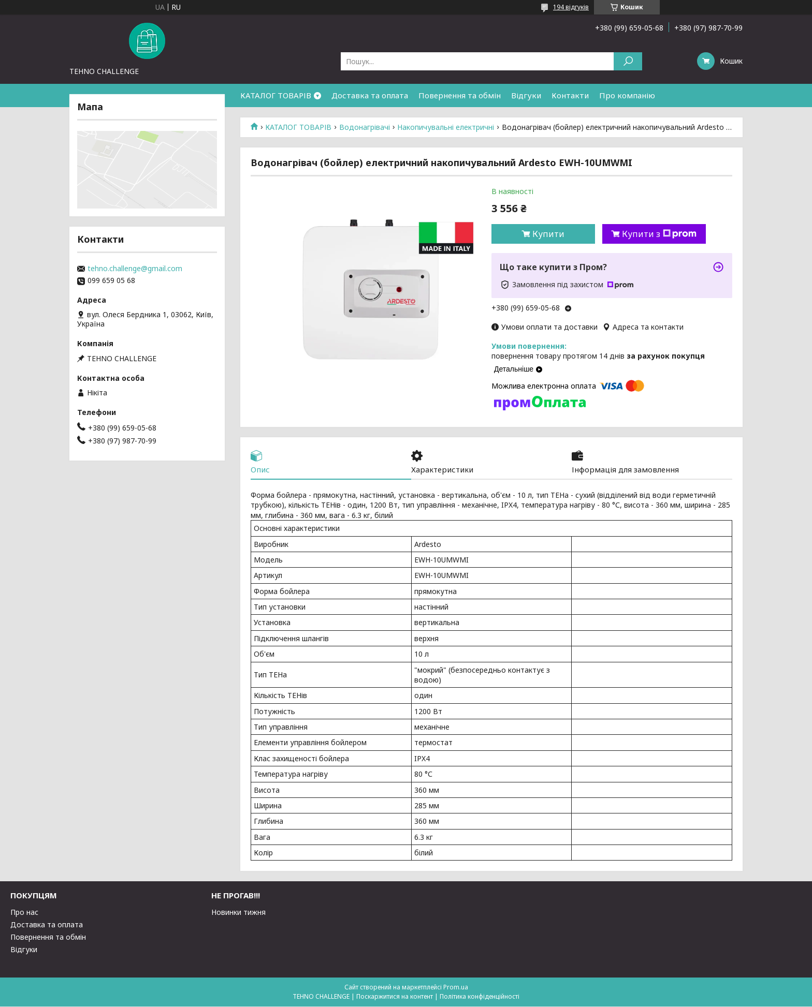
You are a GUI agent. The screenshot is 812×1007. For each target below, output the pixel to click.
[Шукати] (628, 61)
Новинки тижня (238, 912)
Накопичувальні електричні (445, 127)
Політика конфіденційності (479, 997)
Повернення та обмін (459, 95)
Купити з (659, 234)
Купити (548, 234)
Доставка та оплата (369, 95)
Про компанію (627, 95)
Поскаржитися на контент (394, 997)
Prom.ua (455, 987)
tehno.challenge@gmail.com (135, 268)
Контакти (570, 95)
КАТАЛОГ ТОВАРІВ (275, 95)
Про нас (24, 912)
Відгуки (526, 95)
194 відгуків (571, 7)
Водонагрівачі (364, 127)
